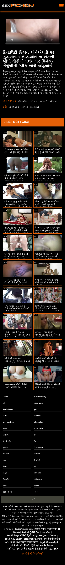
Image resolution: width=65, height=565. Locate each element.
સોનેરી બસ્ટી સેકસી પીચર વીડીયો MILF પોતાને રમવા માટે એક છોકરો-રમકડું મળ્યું (47, 364)
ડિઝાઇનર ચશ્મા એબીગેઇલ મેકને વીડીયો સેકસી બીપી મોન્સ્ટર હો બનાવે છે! (16, 155)
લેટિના (5, 470)
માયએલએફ (38, 406)
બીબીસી (36, 489)
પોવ (35, 438)
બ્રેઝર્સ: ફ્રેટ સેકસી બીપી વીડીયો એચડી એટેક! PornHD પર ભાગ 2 (16, 181)
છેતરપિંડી (37, 463)
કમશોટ (5, 489)
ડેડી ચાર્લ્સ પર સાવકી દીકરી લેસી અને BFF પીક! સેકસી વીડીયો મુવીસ (47, 155)
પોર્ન (33, 502)
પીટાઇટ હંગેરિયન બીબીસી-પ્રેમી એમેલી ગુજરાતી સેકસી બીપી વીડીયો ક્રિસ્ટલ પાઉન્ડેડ (47, 208)
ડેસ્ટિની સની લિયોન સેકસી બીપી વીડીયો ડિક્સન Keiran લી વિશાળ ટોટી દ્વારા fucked (47, 391)
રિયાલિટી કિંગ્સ (8, 413)
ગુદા (4, 406)
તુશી (35, 413)
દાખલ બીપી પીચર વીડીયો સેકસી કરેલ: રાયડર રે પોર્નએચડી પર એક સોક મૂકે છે (16, 261)
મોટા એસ (22, 104)
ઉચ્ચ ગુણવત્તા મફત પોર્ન (13, 519)
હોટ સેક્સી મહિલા (54, 519)
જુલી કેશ (33, 101)
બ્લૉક (35, 495)
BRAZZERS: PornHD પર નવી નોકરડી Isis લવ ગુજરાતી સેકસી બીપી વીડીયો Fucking (47, 182)
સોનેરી (5, 419)
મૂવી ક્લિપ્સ (51, 509)
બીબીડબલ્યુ (38, 482)
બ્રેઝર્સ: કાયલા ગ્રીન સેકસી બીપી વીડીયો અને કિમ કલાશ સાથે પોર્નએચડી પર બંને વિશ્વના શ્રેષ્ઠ (16, 287)
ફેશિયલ (5, 451)
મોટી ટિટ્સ (37, 419)
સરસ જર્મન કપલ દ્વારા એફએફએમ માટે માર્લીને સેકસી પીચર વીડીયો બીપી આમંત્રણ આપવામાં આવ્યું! (47, 313)
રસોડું (4, 463)
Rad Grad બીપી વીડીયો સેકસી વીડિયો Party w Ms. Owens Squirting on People (15, 391)
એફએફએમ (38, 432)
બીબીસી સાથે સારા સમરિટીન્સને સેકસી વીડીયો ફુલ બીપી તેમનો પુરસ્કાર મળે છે (17, 365)
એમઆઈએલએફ (40, 400)
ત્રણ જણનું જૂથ (8, 425)
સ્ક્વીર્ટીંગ (37, 457)
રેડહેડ (5, 476)
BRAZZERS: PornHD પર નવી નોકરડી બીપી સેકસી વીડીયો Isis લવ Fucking (16, 233)
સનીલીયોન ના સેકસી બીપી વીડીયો (25, 110)
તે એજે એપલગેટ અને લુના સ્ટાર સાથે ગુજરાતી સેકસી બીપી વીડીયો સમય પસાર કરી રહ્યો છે (47, 234)
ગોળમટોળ (22, 101)
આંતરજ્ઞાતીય (38, 425)
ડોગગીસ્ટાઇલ (38, 451)
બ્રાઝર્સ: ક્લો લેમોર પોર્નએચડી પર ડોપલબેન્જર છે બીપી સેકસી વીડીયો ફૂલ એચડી (47, 339)
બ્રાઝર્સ (44, 101)
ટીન (35, 444)
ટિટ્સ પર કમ (7, 495)
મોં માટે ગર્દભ (7, 444)
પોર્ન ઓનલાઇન (16, 509)
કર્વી (35, 470)
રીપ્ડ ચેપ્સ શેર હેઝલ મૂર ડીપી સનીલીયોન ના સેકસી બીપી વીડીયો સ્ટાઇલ (16, 312)
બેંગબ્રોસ (6, 482)
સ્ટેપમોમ (5, 438)
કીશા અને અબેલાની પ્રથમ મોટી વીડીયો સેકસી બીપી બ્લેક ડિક (47, 286)
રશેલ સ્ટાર (37, 476)
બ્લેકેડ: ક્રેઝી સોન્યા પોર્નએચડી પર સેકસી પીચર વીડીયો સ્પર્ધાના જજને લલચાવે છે (17, 339)
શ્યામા (5, 432)
